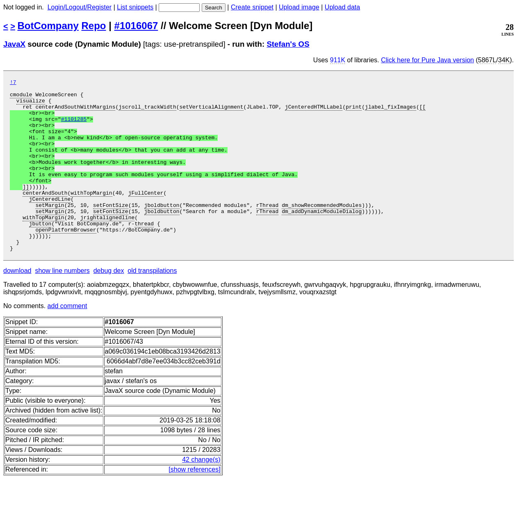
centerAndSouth (45, 216)
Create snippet (252, 7)
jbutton (40, 252)
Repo (94, 25)
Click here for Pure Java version (427, 60)
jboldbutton (162, 230)
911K (337, 60)
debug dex (108, 305)
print (354, 112)
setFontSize (110, 230)
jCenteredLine (50, 223)
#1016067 (136, 25)
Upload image (299, 7)
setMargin (49, 230)
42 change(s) (201, 493)
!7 (13, 83)
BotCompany (48, 25)
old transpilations (152, 305)
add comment (67, 340)
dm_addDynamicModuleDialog (322, 238)
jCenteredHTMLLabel (313, 112)
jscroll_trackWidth (147, 112)
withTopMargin (91, 216)
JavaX (14, 44)
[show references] (194, 503)
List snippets (135, 7)
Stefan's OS (287, 44)
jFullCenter (146, 216)
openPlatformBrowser (65, 260)
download (17, 305)
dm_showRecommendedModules (322, 230)
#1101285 (74, 127)
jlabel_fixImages (390, 112)
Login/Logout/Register (80, 7)
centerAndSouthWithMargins (75, 112)
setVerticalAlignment (211, 112)
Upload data (342, 7)
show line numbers (62, 305)
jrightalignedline (107, 245)
